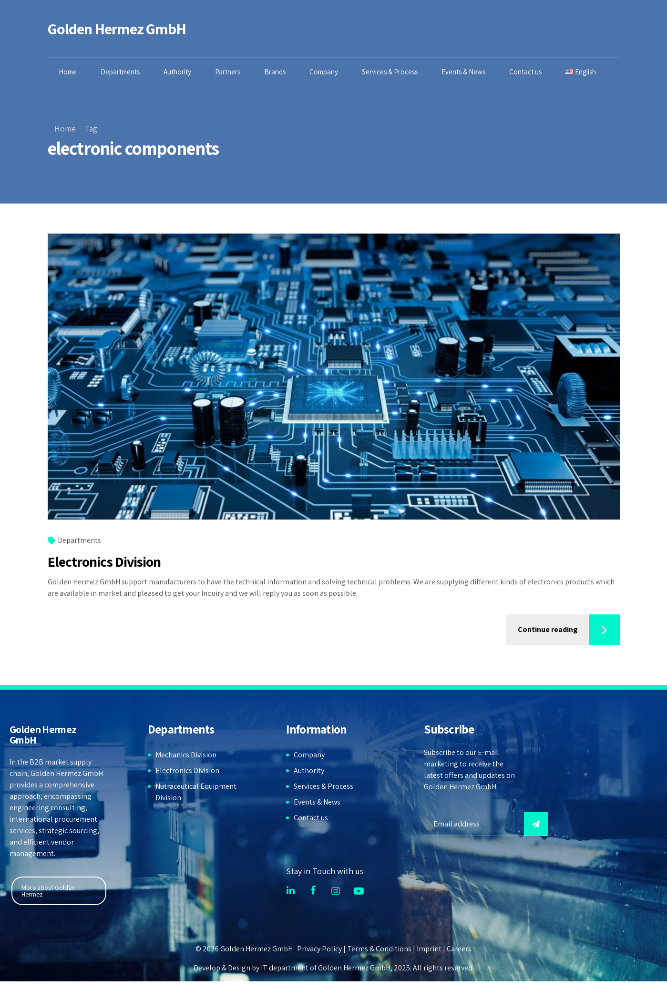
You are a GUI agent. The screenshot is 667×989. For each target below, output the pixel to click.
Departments (121, 71)
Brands (276, 71)
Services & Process (391, 71)
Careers (459, 949)
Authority (178, 71)
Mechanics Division (185, 755)
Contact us (526, 71)
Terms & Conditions (379, 949)
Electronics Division (104, 561)
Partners (228, 71)
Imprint (429, 949)
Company (324, 71)
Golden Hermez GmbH (117, 29)
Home (69, 71)
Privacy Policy (319, 949)
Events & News (464, 71)
